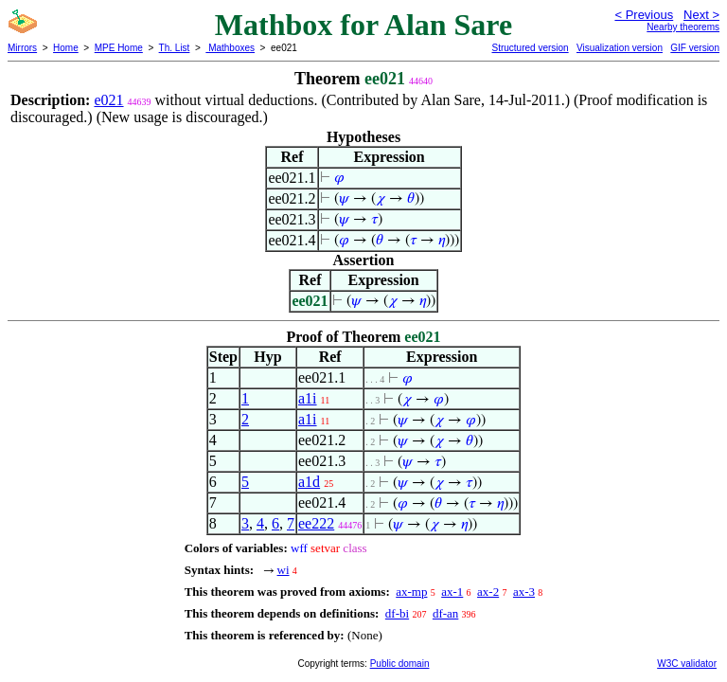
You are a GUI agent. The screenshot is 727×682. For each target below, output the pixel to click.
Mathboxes (230, 48)
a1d (309, 482)
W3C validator (687, 663)
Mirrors (22, 48)
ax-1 (452, 591)
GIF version (694, 48)
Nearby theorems (683, 27)
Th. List (174, 48)
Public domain (400, 663)
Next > (701, 15)
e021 (108, 100)
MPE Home (119, 48)
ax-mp (411, 591)
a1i (307, 398)
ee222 (316, 523)
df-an (445, 613)
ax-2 (488, 591)
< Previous (643, 15)
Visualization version (619, 48)
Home (66, 48)
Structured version (529, 48)
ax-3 (524, 591)
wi (283, 570)
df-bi (397, 613)
